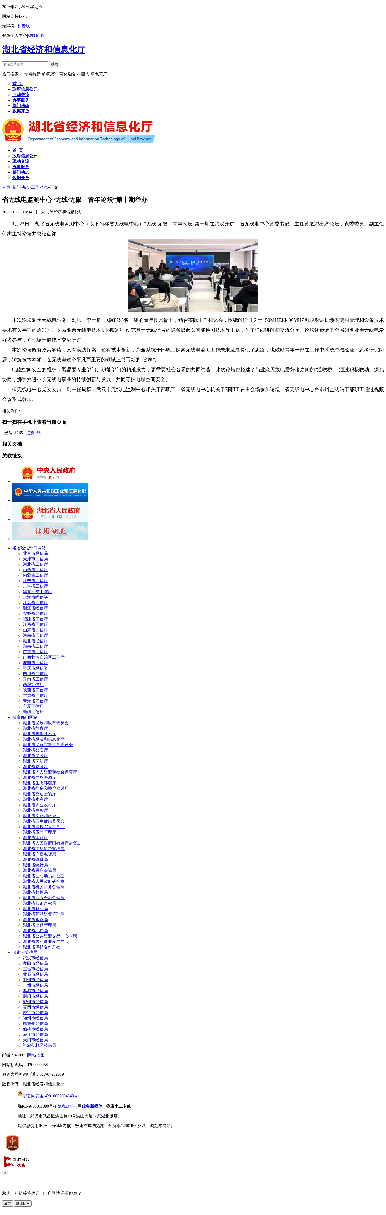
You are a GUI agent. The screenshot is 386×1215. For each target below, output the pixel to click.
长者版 (23, 26)
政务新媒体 (92, 1106)
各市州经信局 (24, 952)
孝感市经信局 (35, 991)
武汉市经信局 (35, 958)
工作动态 (39, 187)
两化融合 (68, 74)
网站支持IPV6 (15, 16)
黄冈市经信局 (35, 1007)
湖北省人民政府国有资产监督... (51, 843)
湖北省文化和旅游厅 (41, 816)
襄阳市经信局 (35, 963)
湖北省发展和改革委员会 (46, 723)
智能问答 (36, 35)
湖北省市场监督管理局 (44, 848)
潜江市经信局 (35, 1034)
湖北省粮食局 (35, 919)
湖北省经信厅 (35, 641)
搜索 (54, 64)
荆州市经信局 (35, 980)
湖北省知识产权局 (39, 903)
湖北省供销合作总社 (41, 947)
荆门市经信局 (35, 996)
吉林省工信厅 (35, 586)
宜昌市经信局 (35, 969)
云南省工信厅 (35, 679)
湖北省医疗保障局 (39, 870)
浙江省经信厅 (35, 608)
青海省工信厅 (35, 701)
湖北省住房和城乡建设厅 (46, 788)
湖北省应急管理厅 (39, 832)
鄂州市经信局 (35, 1001)
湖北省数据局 (35, 892)
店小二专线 (120, 1106)
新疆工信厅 (33, 712)
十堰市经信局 (35, 985)
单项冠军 (50, 74)
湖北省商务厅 (35, 810)
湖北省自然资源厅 (39, 777)
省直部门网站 (24, 717)
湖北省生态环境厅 (39, 783)
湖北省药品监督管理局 (44, 914)
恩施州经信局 (35, 1023)
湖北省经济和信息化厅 (43, 49)
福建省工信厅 (35, 619)
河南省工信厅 (35, 635)
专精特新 (33, 74)
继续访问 (23, 1203)
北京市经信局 (35, 553)
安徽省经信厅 (35, 613)
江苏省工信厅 (35, 602)
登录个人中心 (14, 35)
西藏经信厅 (33, 684)
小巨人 (84, 74)
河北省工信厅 (35, 564)
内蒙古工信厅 (35, 575)
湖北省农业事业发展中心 (46, 941)
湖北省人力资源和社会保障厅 (50, 772)
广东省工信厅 (35, 652)
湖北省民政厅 (35, 755)
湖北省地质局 (35, 930)
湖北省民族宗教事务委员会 (48, 744)
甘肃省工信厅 (35, 695)
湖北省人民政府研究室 (44, 881)
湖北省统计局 (35, 865)
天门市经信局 (35, 1040)
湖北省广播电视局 (39, 854)
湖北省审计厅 (35, 837)
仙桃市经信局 (35, 1029)
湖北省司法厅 (35, 761)
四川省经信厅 (35, 673)
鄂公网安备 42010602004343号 (48, 1096)
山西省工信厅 (35, 570)
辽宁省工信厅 (35, 580)
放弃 (7, 1203)
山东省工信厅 (35, 630)
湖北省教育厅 (35, 728)
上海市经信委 (35, 597)
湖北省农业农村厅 (39, 805)
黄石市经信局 (35, 974)
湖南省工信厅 (35, 646)
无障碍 (8, 26)
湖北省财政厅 (35, 766)
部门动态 (20, 187)
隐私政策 (66, 1106)
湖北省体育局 (35, 859)
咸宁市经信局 (35, 1012)
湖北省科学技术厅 (39, 734)
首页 (6, 187)
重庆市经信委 (35, 668)
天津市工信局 (35, 559)
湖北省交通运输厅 (39, 794)
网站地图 (36, 1055)
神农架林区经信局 (39, 1045)
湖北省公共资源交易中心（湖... (51, 936)
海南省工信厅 (35, 662)
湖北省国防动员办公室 (44, 876)
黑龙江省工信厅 (37, 591)
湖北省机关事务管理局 (44, 887)
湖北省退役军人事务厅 (44, 826)
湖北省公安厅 (35, 750)
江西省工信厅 (35, 624)
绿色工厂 (99, 74)
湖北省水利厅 (35, 799)
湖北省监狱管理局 (39, 925)
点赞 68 (32, 433)
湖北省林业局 (35, 908)
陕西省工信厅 (35, 690)
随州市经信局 (35, 1018)
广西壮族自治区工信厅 (44, 657)
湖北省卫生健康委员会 (44, 821)
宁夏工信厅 (33, 706)
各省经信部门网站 (29, 548)
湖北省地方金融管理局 (44, 898)
